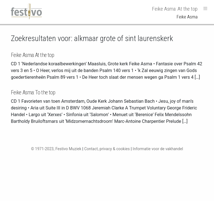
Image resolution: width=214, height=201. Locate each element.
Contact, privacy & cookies (107, 149)
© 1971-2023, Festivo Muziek (56, 149)
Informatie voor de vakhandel (158, 149)
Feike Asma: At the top (32, 55)
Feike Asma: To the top (33, 92)
